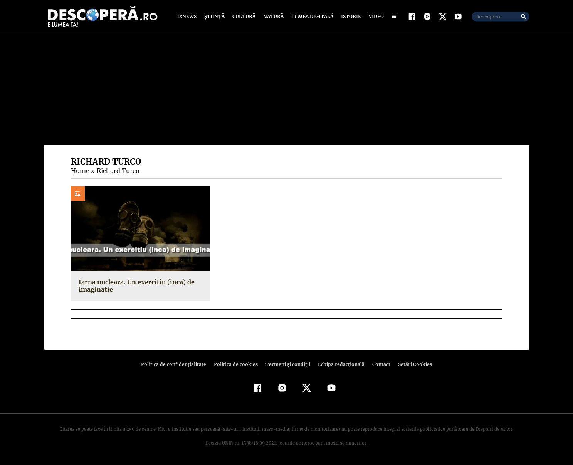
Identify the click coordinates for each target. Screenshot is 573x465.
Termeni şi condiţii (287, 364)
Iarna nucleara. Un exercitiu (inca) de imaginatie (134, 285)
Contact (378, 364)
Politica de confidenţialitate (177, 364)
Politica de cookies (237, 364)
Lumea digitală (311, 16)
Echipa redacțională (339, 364)
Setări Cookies (411, 364)
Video (374, 16)
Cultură (243, 16)
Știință (215, 16)
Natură (272, 16)
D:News (188, 16)
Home (80, 171)
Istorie (349, 16)
